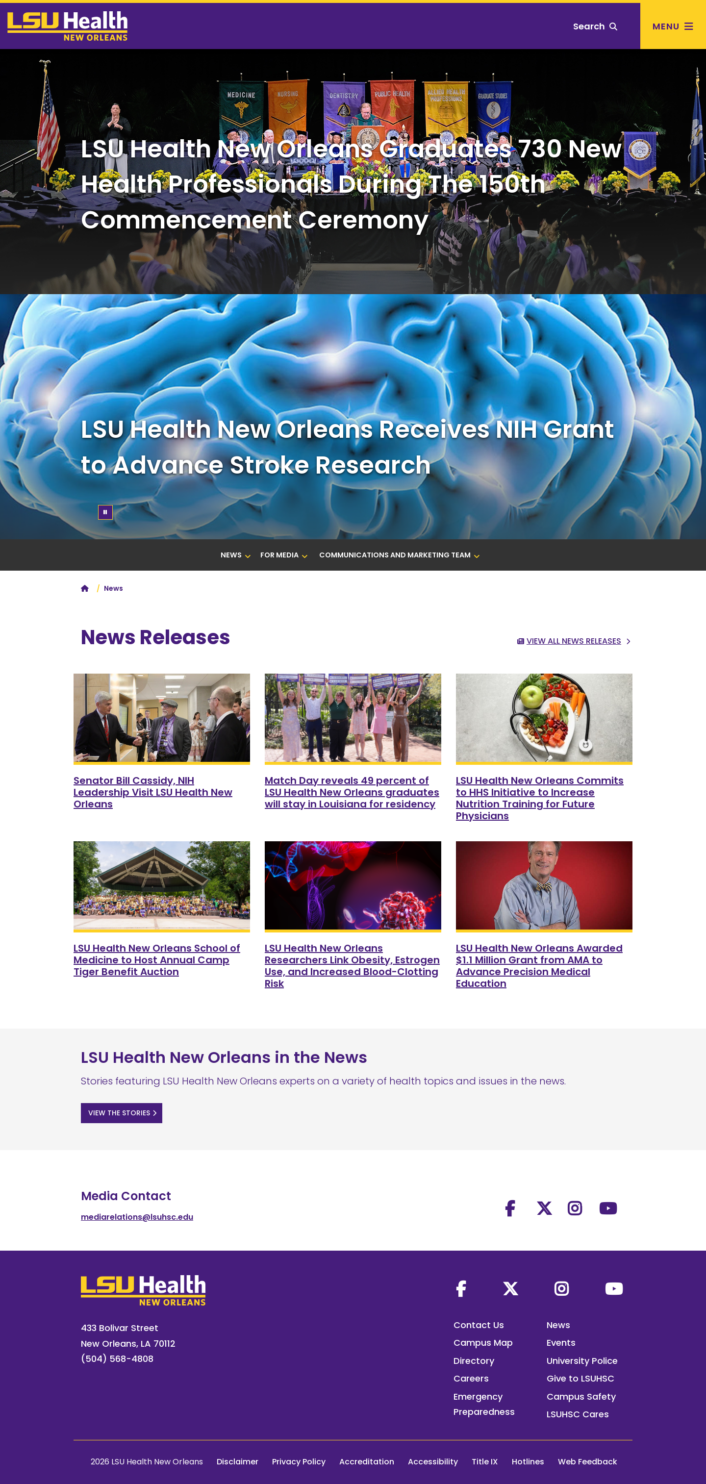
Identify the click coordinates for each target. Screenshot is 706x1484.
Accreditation (366, 1461)
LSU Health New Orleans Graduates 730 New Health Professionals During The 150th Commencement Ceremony (351, 184)
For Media (284, 555)
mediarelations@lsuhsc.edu (137, 1217)
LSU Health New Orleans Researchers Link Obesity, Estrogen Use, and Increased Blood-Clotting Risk (352, 965)
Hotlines (528, 1461)
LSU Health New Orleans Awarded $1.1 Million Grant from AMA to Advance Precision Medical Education (539, 965)
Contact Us (479, 1325)
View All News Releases (574, 641)
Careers (471, 1378)
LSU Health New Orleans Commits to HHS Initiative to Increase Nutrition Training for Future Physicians (540, 798)
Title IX (485, 1461)
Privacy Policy (299, 1461)
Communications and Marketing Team (399, 555)
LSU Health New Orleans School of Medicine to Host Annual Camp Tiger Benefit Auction (157, 960)
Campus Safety (581, 1396)
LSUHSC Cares (578, 1414)
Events (561, 1342)
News (236, 555)
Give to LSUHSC (580, 1378)
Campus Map (483, 1342)
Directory (474, 1361)
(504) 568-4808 (117, 1359)
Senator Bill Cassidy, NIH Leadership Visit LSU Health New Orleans (153, 792)
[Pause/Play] (105, 512)
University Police (582, 1361)
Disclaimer (237, 1461)
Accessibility (433, 1461)
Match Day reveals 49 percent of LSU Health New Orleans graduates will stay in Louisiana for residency (352, 792)
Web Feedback (587, 1461)
